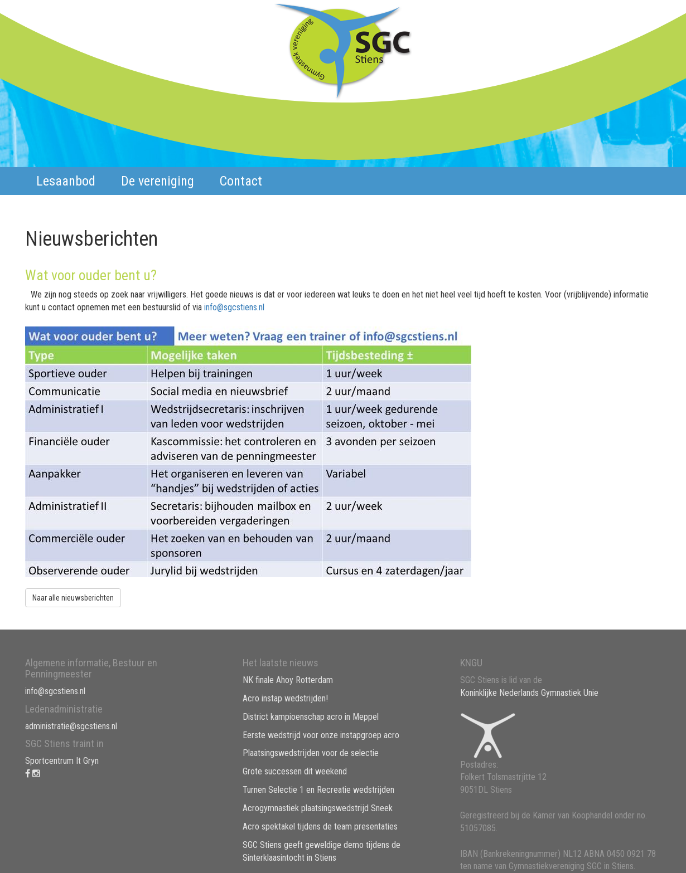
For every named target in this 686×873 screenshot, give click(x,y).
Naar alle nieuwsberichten (73, 597)
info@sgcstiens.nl (234, 307)
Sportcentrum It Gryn (62, 760)
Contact (241, 181)
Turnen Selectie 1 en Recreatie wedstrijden (318, 789)
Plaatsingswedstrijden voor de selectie (311, 753)
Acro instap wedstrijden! (285, 698)
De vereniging (157, 181)
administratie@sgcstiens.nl (71, 726)
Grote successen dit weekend (295, 771)
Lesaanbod (65, 181)
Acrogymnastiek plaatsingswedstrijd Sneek (318, 808)
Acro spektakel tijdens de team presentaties (320, 826)
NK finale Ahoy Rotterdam (288, 680)
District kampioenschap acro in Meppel (311, 716)
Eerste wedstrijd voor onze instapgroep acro (321, 735)
